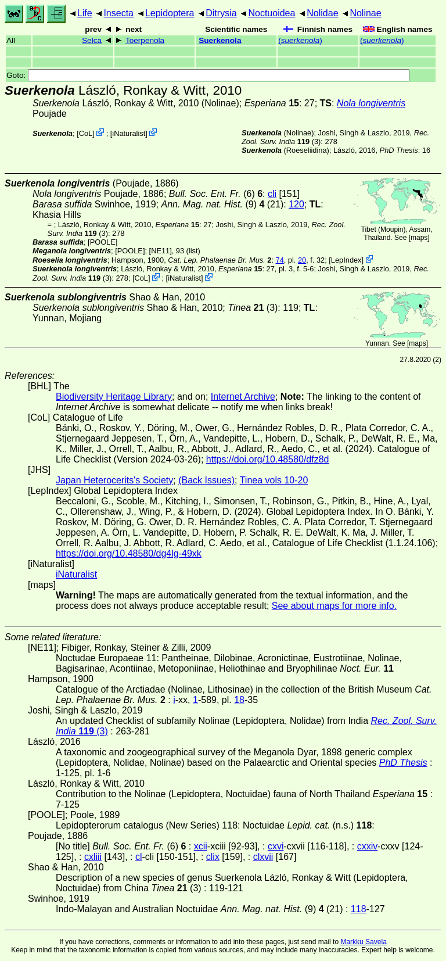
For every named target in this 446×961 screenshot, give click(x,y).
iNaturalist (128, 133)
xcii (200, 846)
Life (84, 13)
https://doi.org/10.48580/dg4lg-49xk (129, 553)
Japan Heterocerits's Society (114, 480)
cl (138, 857)
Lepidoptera (170, 13)
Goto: (207, 75)
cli (272, 194)
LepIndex (346, 260)
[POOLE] (102, 242)
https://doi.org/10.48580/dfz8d (267, 459)
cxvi (276, 846)
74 (280, 260)
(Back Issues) (206, 480)
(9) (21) (222, 204)
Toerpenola (144, 40)
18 (239, 700)
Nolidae (322, 13)
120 (296, 204)
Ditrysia (221, 13)
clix (213, 857)
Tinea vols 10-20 (274, 480)
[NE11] (160, 250)
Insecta (118, 13)
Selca (92, 40)
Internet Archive (243, 396)
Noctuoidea (271, 13)
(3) (253, 308)
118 (358, 909)
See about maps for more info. (334, 606)
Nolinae (365, 13)
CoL (85, 133)
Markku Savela (363, 942)
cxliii (93, 857)
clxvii (263, 857)
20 (302, 260)
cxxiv (367, 846)
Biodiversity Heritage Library (114, 396)
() (300, 40)
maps (419, 238)
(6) (215, 194)
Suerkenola (220, 40)
